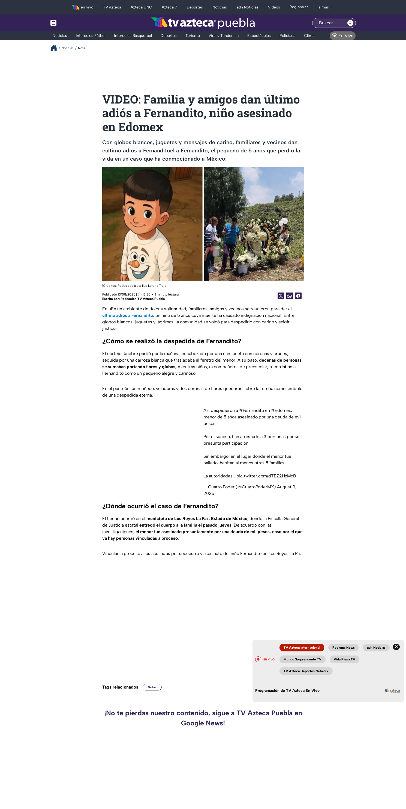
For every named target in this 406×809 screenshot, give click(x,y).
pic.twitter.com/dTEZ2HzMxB (266, 476)
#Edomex (281, 410)
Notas (152, 687)
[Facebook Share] (298, 296)
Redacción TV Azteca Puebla (143, 299)
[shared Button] (289, 296)
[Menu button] (72, 23)
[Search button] (350, 23)
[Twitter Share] (281, 296)
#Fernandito (251, 410)
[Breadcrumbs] (56, 48)
